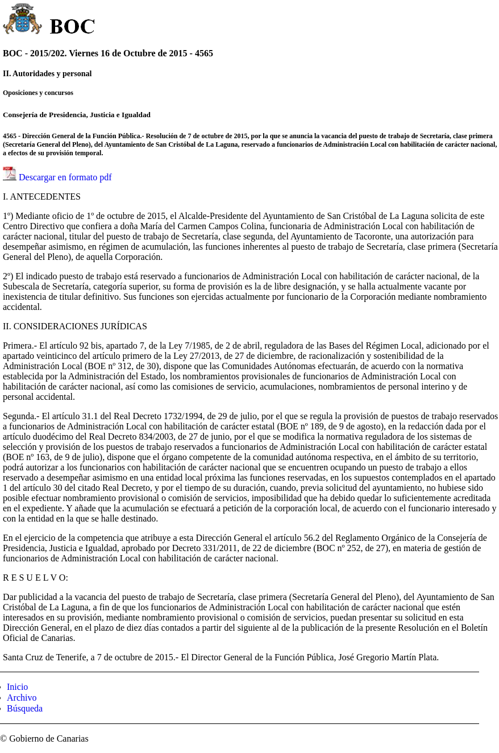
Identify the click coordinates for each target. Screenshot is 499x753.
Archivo (21, 697)
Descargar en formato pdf (65, 177)
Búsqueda (25, 708)
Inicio (17, 687)
